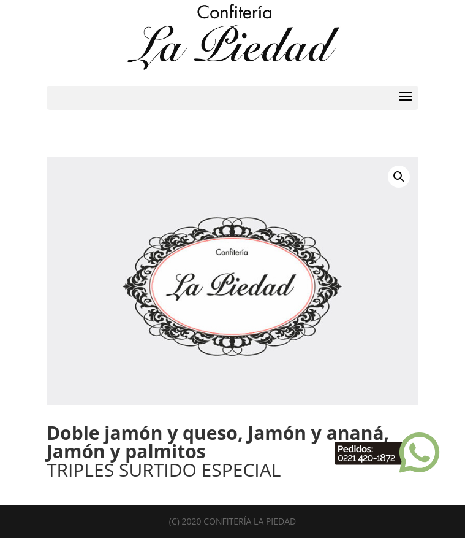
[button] (399, 177)
